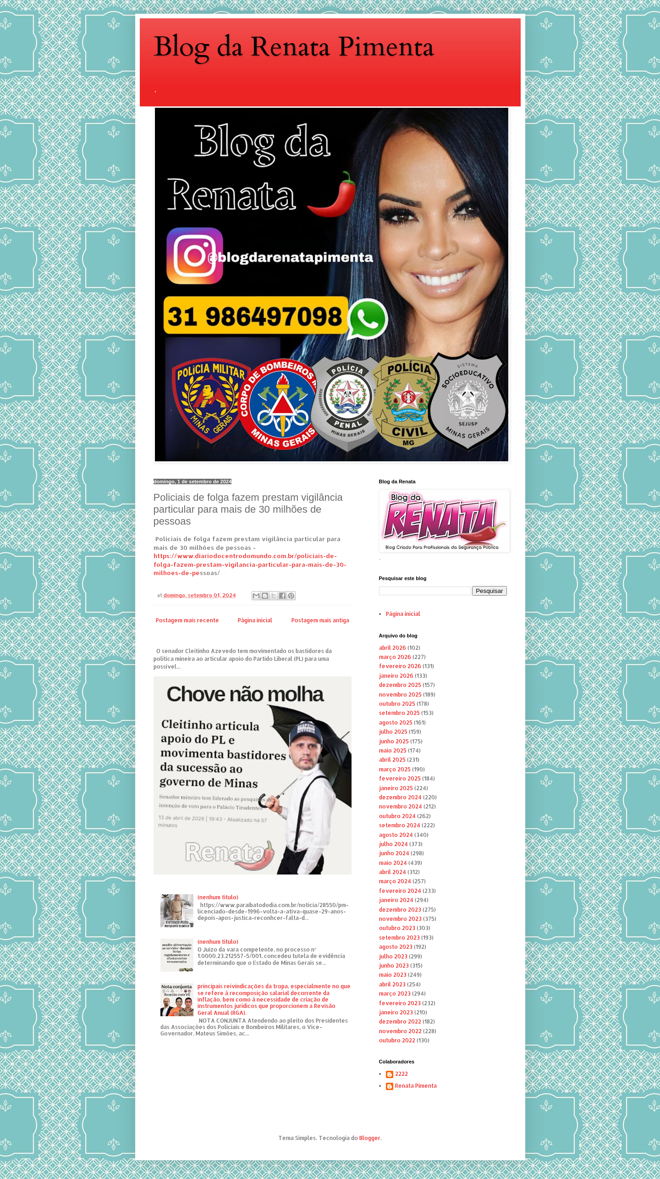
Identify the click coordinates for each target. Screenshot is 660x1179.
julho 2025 (393, 731)
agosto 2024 (396, 834)
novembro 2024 (400, 806)
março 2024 (395, 881)
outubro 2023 (397, 927)
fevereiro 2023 (400, 1003)
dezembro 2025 (400, 684)
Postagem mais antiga (320, 620)
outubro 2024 (397, 816)
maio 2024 (393, 862)
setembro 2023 (399, 937)
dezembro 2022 (400, 1021)
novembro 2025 (400, 694)
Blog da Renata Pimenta (294, 47)
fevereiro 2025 (400, 778)
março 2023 (395, 993)
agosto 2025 (395, 722)
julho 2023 (393, 956)
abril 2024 (392, 872)
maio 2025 (393, 750)
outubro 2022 (397, 1040)
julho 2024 (393, 844)
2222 (401, 1074)
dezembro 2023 (400, 909)
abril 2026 (392, 647)
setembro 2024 (399, 825)
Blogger (369, 1138)
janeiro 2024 (396, 900)
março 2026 (395, 656)
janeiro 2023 (396, 1012)
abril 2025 (392, 759)
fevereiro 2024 (400, 890)
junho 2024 (394, 853)
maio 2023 (393, 974)
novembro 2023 (400, 918)
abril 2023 (392, 984)
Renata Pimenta (416, 1086)
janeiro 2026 (396, 675)
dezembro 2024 (400, 797)
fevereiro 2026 (400, 666)
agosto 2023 (395, 946)
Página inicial (255, 620)
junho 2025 (394, 741)
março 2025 (395, 769)
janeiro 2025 (396, 788)
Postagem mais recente (187, 620)
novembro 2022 (400, 1031)
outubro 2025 (397, 703)
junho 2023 (394, 965)
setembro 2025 (399, 712)
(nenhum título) (218, 897)
